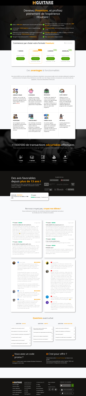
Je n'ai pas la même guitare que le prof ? (20, 343)
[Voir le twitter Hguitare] (49, 389)
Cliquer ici (14, 361)
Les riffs (26, 390)
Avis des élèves (39, 388)
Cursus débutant (16, 388)
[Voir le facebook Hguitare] (52, 389)
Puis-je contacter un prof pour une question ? (20, 334)
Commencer (20, 58)
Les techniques (27, 388)
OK (72, 385)
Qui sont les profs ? (65, 334)
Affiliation (38, 394)
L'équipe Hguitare (40, 392)
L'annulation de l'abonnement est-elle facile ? (42, 333)
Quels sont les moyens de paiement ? (42, 336)
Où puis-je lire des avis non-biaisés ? (42, 339)
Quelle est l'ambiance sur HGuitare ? (65, 331)
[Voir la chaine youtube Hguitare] (55, 389)
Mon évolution (15, 394)
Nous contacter (51, 382)
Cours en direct (15, 386)
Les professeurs (39, 390)
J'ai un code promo (68, 43)
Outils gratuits (27, 394)
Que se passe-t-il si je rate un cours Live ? (20, 331)
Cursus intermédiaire (17, 390)
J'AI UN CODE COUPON (67, 393)
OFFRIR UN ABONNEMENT (66, 389)
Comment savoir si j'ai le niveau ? (20, 340)
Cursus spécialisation (17, 392)
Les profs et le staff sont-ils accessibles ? (65, 337)
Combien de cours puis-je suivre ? (20, 328)
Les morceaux (27, 386)
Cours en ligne (15, 384)
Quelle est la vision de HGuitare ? (65, 328)
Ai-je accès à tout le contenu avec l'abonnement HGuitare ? (42, 329)
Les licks (26, 392)
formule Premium (60, 358)
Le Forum (38, 386)
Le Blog (38, 384)
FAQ (49, 384)
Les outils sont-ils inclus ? (20, 337)
